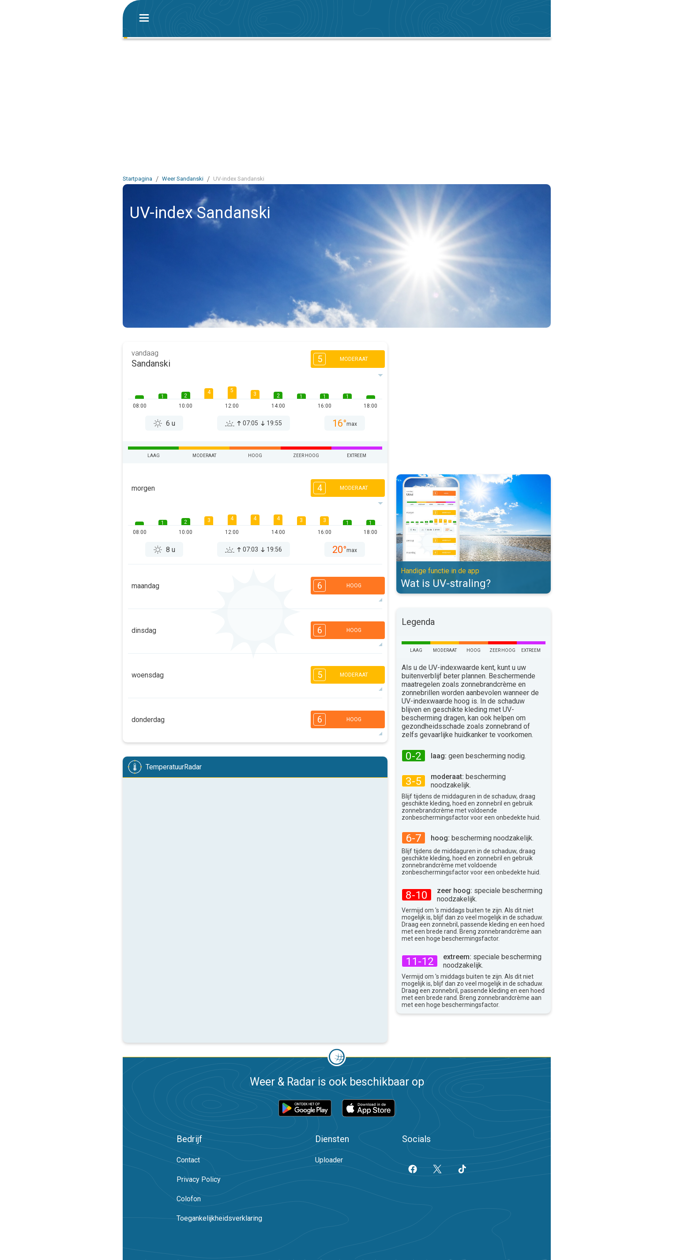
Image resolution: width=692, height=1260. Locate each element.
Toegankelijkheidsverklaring (219, 1218)
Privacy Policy (199, 1179)
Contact (188, 1160)
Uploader (329, 1160)
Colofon (189, 1199)
